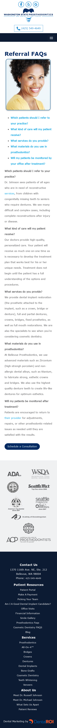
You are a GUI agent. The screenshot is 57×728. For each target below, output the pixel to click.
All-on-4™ (28, 647)
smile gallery (27, 618)
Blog (27, 632)
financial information (28, 613)
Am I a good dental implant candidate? (28, 604)
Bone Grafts (28, 670)
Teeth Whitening (27, 680)
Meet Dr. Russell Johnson (27, 695)
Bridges (28, 651)
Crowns (28, 656)
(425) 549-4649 (29, 28)
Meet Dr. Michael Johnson (27, 699)
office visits (28, 608)
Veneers (27, 684)
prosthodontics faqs (27, 622)
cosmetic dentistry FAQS (27, 627)
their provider (13, 417)
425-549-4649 (33, 578)
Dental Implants (28, 666)
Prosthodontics (27, 642)
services (9, 193)
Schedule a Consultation (22, 446)
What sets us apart (28, 704)
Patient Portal (27, 589)
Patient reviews (28, 709)
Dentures (27, 661)
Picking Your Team (27, 599)
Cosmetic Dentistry (28, 675)
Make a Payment (27, 594)
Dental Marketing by (16, 721)
